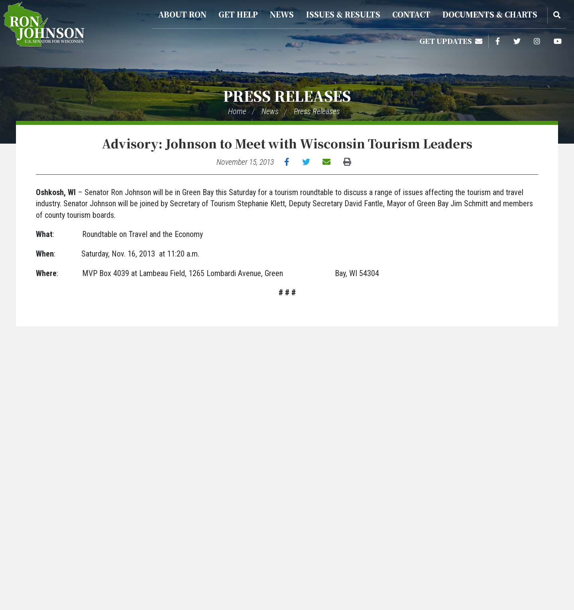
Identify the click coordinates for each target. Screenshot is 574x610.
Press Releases (287, 95)
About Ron (182, 14)
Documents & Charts (489, 14)
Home (237, 111)
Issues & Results (343, 14)
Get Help (238, 14)
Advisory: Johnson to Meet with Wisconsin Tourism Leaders (287, 143)
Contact (411, 14)
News (282, 14)
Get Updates (450, 41)
